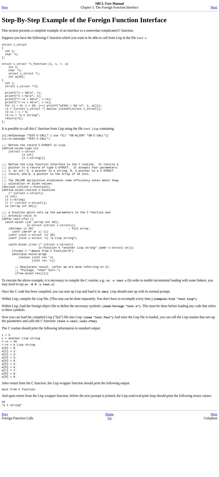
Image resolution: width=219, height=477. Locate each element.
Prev (5, 7)
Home (109, 469)
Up (109, 473)
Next (214, 7)
